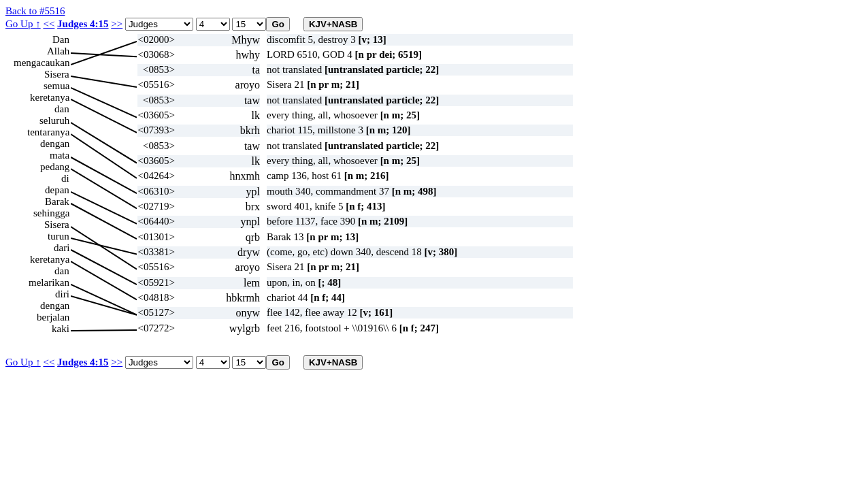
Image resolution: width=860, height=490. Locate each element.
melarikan (49, 282)
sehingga (51, 213)
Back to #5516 (35, 10)
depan (57, 189)
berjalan (53, 317)
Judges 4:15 (82, 23)
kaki (60, 328)
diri (62, 294)
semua (56, 85)
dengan (54, 143)
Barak (57, 201)
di (65, 178)
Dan (60, 39)
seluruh (54, 120)
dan (61, 108)
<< (48, 23)
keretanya (49, 97)
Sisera (56, 74)
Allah (58, 51)
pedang (54, 166)
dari (61, 247)
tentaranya (48, 132)
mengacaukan (41, 62)
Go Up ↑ (23, 23)
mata (59, 155)
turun (58, 236)
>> (116, 23)
